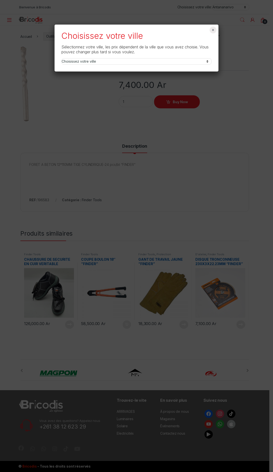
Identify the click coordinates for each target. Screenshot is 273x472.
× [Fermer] (213, 30)
